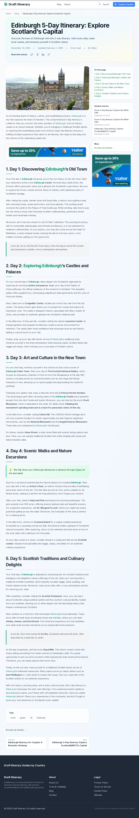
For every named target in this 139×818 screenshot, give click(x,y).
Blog (59, 4)
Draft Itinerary (17, 4)
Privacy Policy (101, 782)
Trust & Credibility (57, 786)
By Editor (92, 48)
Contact (53, 794)
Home (8, 13)
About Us (53, 782)
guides (23, 717)
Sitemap (98, 794)
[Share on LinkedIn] (43, 54)
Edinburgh (77, 115)
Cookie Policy (100, 790)
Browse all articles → (16, 729)
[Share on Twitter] (32, 54)
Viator (78, 469)
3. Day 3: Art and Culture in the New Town (111, 83)
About (67, 4)
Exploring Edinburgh (42, 265)
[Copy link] (48, 54)
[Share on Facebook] (37, 54)
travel (13, 717)
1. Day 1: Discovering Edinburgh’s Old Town (112, 74)
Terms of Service (102, 786)
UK (31, 717)
